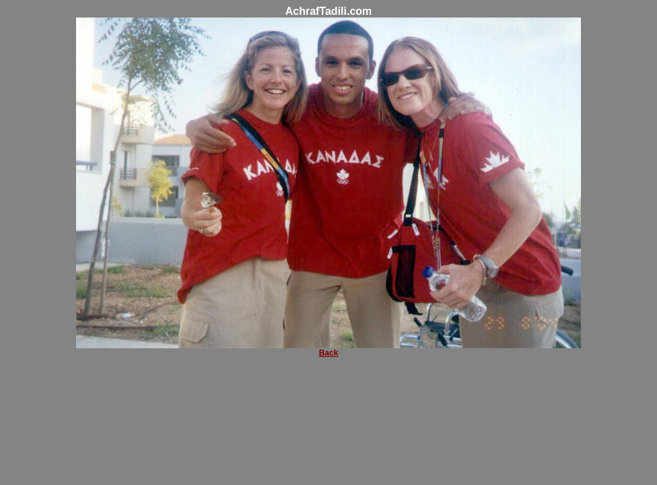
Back (329, 353)
